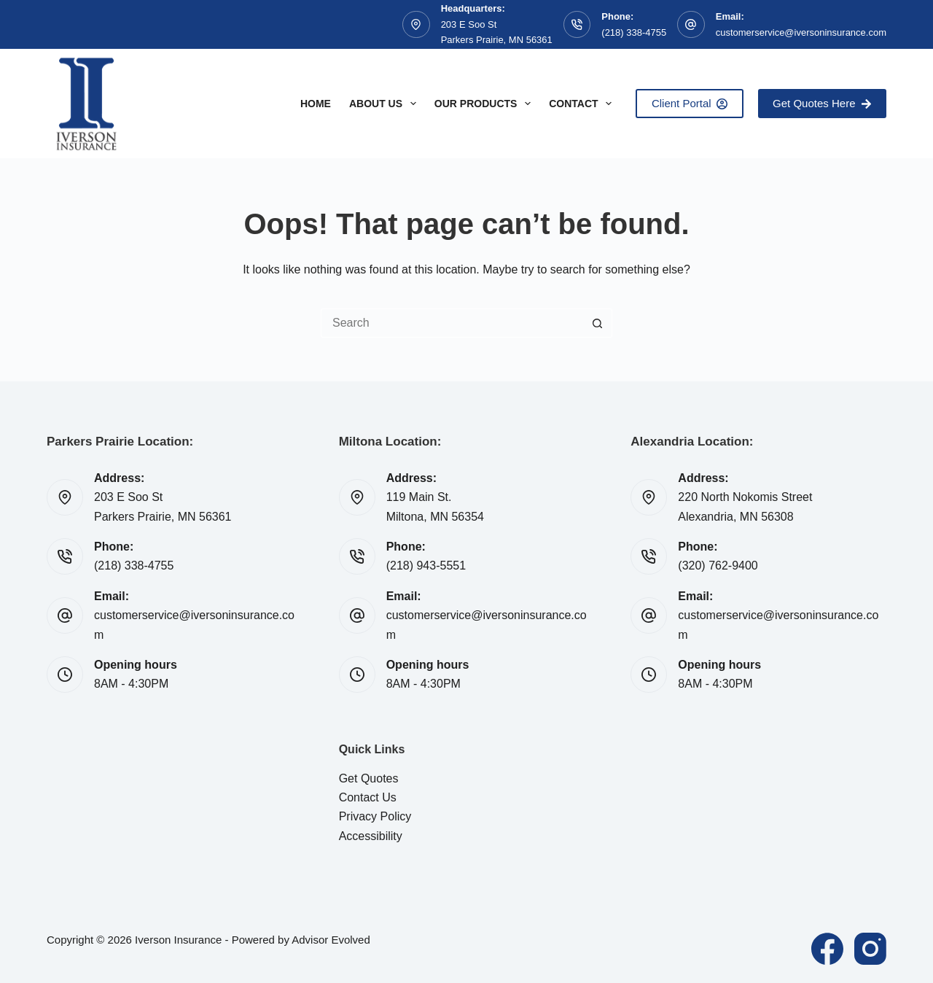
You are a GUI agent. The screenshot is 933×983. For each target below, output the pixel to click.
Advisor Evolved (331, 939)
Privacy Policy (375, 816)
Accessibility (370, 836)
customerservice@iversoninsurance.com (801, 32)
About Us (385, 103)
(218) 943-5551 (426, 565)
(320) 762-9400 (717, 565)
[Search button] (597, 323)
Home (315, 103)
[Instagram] (870, 949)
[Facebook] (827, 949)
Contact (583, 103)
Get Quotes (369, 778)
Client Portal (689, 103)
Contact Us (368, 797)
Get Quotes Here (822, 103)
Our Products (485, 103)
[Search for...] (452, 323)
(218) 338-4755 (633, 32)
